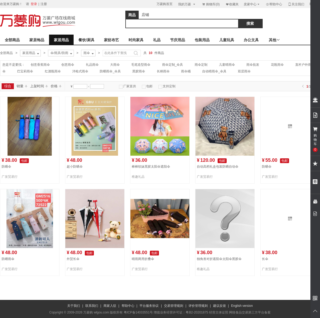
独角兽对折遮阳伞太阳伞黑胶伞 (219, 259)
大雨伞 (115, 65)
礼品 (157, 40)
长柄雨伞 (163, 71)
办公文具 (251, 40)
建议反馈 (219, 306)
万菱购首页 (165, 4)
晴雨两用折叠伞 (143, 259)
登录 (34, 4)
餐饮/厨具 (86, 40)
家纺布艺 (111, 40)
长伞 (265, 259)
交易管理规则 (173, 306)
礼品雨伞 (92, 65)
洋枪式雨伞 (80, 71)
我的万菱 (187, 4)
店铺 (145, 15)
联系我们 (91, 306)
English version (242, 306)
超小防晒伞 (75, 166)
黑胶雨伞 (138, 71)
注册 (44, 4)
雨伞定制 (201, 65)
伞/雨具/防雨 (61, 53)
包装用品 (202, 40)
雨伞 (89, 53)
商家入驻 (109, 306)
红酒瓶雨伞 (53, 71)
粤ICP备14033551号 (138, 312)
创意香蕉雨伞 (40, 65)
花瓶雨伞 (277, 65)
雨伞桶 (186, 71)
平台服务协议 (149, 306)
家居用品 (61, 40)
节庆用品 (177, 40)
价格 (56, 86)
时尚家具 (136, 40)
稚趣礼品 (138, 177)
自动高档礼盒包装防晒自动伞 (217, 166)
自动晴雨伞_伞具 (214, 71)
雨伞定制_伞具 (172, 65)
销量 (22, 86)
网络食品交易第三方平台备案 (250, 312)
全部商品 (12, 40)
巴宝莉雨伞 (25, 71)
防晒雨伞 (8, 259)
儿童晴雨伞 (227, 65)
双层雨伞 (244, 71)
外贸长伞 (73, 259)
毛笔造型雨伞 (140, 65)
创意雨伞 (67, 65)
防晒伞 (6, 166)
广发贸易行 (10, 177)
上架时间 (39, 86)
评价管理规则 (198, 306)
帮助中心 (274, 4)
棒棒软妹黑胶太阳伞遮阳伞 (151, 166)
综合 (7, 86)
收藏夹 (232, 4)
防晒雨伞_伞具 (110, 71)
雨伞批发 (252, 65)
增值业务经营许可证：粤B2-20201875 (181, 312)
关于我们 (73, 306)
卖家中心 (252, 4)
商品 (132, 15)
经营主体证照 (218, 312)
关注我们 (296, 4)
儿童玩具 (226, 40)
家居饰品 (36, 40)
